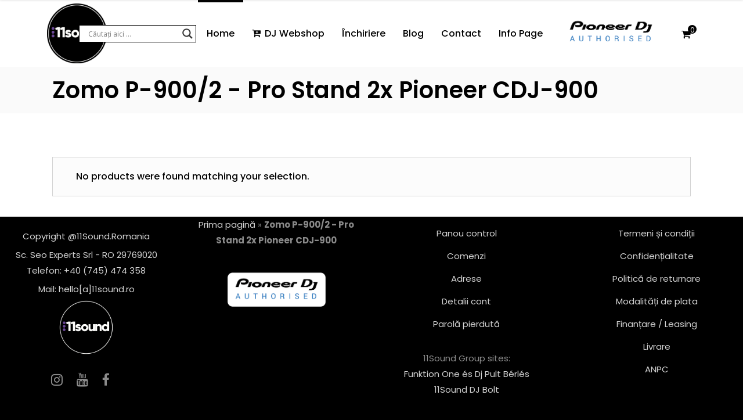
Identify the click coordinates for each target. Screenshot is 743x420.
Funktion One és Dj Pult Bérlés (466, 374)
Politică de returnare (656, 278)
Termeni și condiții (656, 233)
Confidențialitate (657, 256)
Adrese (466, 278)
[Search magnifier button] (187, 34)
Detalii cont (466, 301)
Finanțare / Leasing (656, 324)
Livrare (656, 346)
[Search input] (132, 34)
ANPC (657, 369)
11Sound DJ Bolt (466, 389)
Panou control (467, 233)
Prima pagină (227, 224)
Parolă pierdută (466, 324)
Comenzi (466, 256)
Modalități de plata (657, 301)
